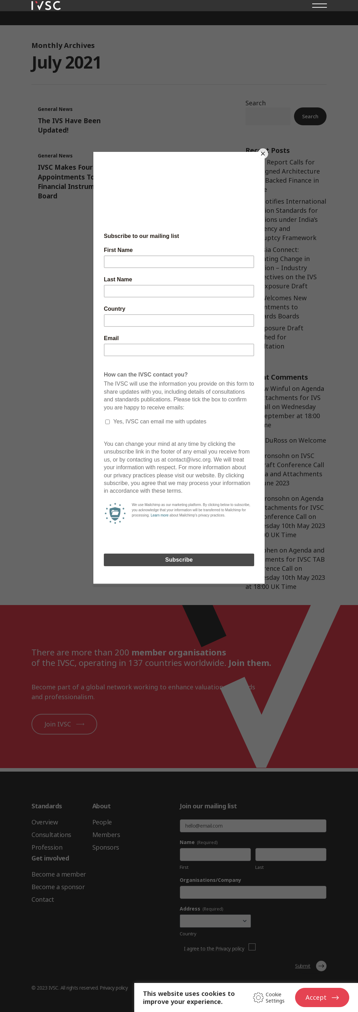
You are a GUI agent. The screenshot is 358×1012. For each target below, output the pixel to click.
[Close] (263, 153)
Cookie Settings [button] (275, 997)
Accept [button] (316, 997)
